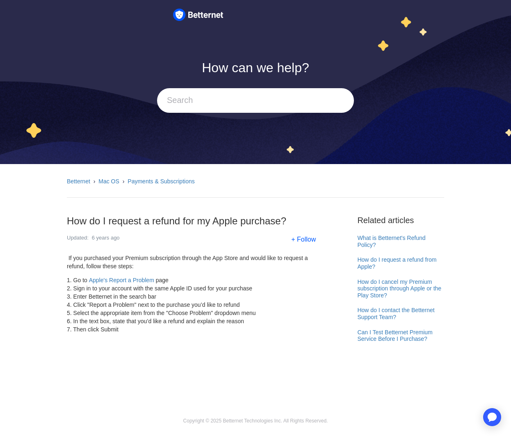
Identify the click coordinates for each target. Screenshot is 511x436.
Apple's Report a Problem (121, 280)
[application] (492, 417)
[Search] (255, 100)
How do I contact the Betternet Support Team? (395, 313)
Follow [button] (306, 239)
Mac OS (108, 181)
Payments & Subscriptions (161, 181)
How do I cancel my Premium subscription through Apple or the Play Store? (399, 288)
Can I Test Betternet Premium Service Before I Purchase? (394, 335)
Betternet (78, 181)
